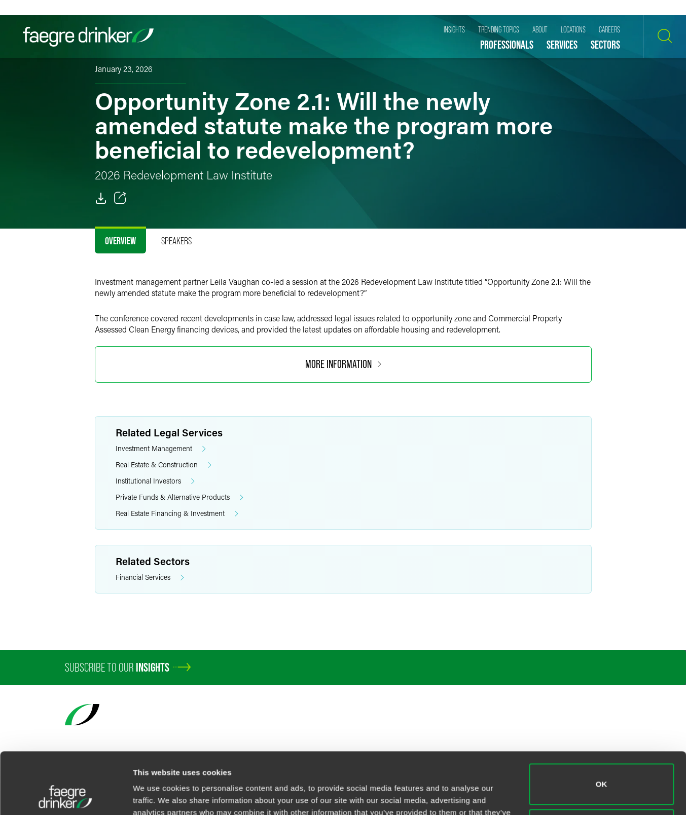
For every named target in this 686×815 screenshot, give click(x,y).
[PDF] (101, 198)
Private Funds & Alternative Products (179, 497)
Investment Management (161, 448)
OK (601, 726)
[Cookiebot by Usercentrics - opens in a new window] (65, 795)
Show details (156, 795)
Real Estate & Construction (163, 465)
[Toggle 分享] (120, 198)
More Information (343, 364)
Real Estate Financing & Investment (177, 513)
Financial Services (150, 577)
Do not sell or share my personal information (602, 771)
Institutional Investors (155, 481)
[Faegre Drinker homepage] (88, 37)
